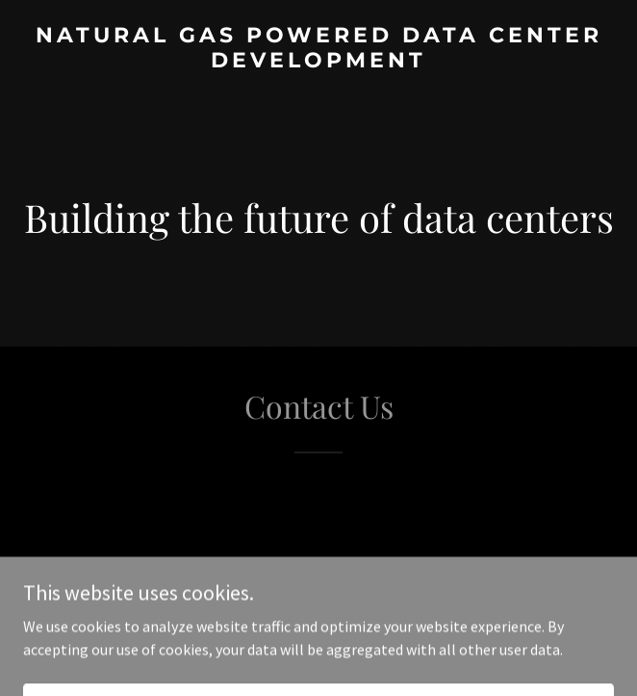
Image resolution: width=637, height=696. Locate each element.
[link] (318, 61)
